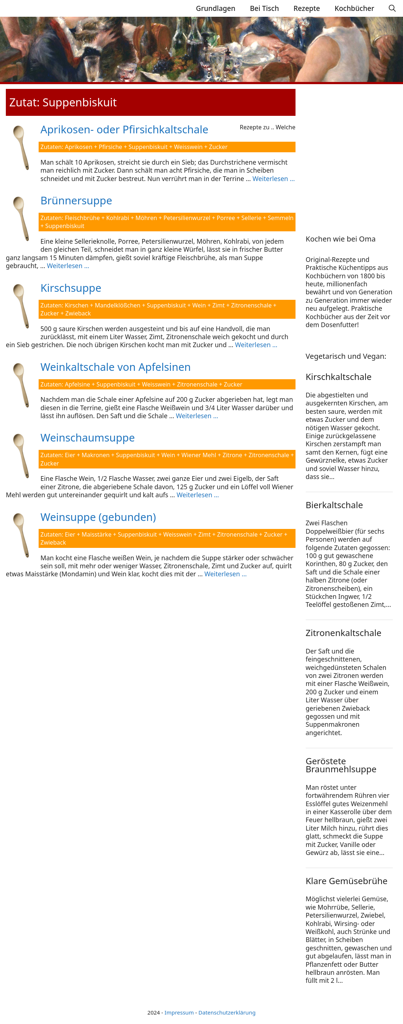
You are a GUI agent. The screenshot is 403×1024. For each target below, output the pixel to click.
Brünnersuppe (76, 200)
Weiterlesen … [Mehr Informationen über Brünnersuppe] (68, 265)
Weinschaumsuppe (87, 437)
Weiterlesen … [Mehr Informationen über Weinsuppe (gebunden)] (225, 573)
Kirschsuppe (70, 287)
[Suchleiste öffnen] (392, 8)
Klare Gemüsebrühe (347, 881)
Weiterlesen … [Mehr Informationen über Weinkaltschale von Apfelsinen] (197, 415)
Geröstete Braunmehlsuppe (341, 765)
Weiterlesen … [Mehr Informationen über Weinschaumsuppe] (198, 494)
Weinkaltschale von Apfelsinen (115, 367)
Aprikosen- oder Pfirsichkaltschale (124, 129)
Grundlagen (215, 8)
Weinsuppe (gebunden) (98, 517)
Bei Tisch (264, 8)
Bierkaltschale (334, 505)
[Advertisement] (351, 152)
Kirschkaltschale (339, 376)
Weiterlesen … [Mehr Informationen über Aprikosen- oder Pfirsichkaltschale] (274, 178)
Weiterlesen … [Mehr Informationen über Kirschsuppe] (256, 344)
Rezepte (307, 8)
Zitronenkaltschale (344, 633)
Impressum (179, 1012)
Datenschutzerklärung (227, 1012)
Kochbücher (354, 8)
